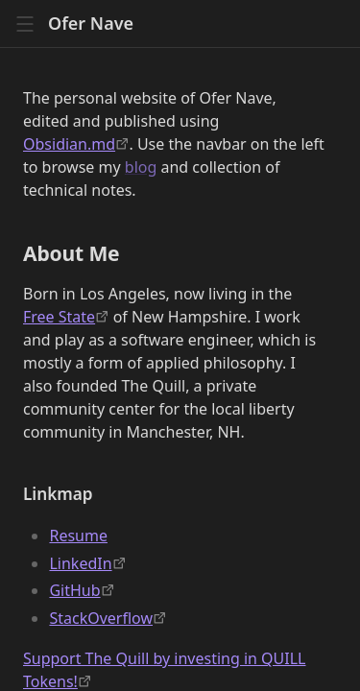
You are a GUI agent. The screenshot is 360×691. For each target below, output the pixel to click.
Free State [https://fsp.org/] (59, 316)
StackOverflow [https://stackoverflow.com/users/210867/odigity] (101, 618)
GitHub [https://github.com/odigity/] (74, 590)
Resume (78, 535)
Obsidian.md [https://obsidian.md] (69, 144)
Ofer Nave (90, 23)
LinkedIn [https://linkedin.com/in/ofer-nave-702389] (80, 563)
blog (141, 167)
